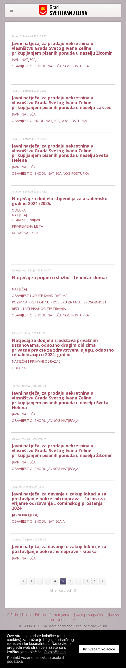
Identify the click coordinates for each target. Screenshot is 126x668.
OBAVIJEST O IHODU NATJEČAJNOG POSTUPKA (49, 120)
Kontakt (69, 619)
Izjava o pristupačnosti (89, 614)
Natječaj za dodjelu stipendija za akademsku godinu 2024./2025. (59, 201)
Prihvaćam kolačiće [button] (99, 649)
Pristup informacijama (52, 614)
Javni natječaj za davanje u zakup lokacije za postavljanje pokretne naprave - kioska (59, 549)
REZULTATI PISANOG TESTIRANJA (39, 308)
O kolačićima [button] (55, 652)
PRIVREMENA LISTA (27, 226)
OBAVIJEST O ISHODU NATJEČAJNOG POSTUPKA (50, 66)
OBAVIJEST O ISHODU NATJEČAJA (38, 521)
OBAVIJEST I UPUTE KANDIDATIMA (40, 295)
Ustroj (27, 614)
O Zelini (13, 614)
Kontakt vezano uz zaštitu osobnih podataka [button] (36, 659)
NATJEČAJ (19, 215)
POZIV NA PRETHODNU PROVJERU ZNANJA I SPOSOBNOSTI (59, 302)
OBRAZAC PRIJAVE (26, 220)
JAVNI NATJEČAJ (24, 59)
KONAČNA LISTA (25, 233)
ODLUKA (19, 210)
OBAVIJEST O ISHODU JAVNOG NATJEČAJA (45, 420)
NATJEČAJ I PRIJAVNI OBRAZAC (36, 361)
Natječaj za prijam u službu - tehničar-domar (59, 277)
